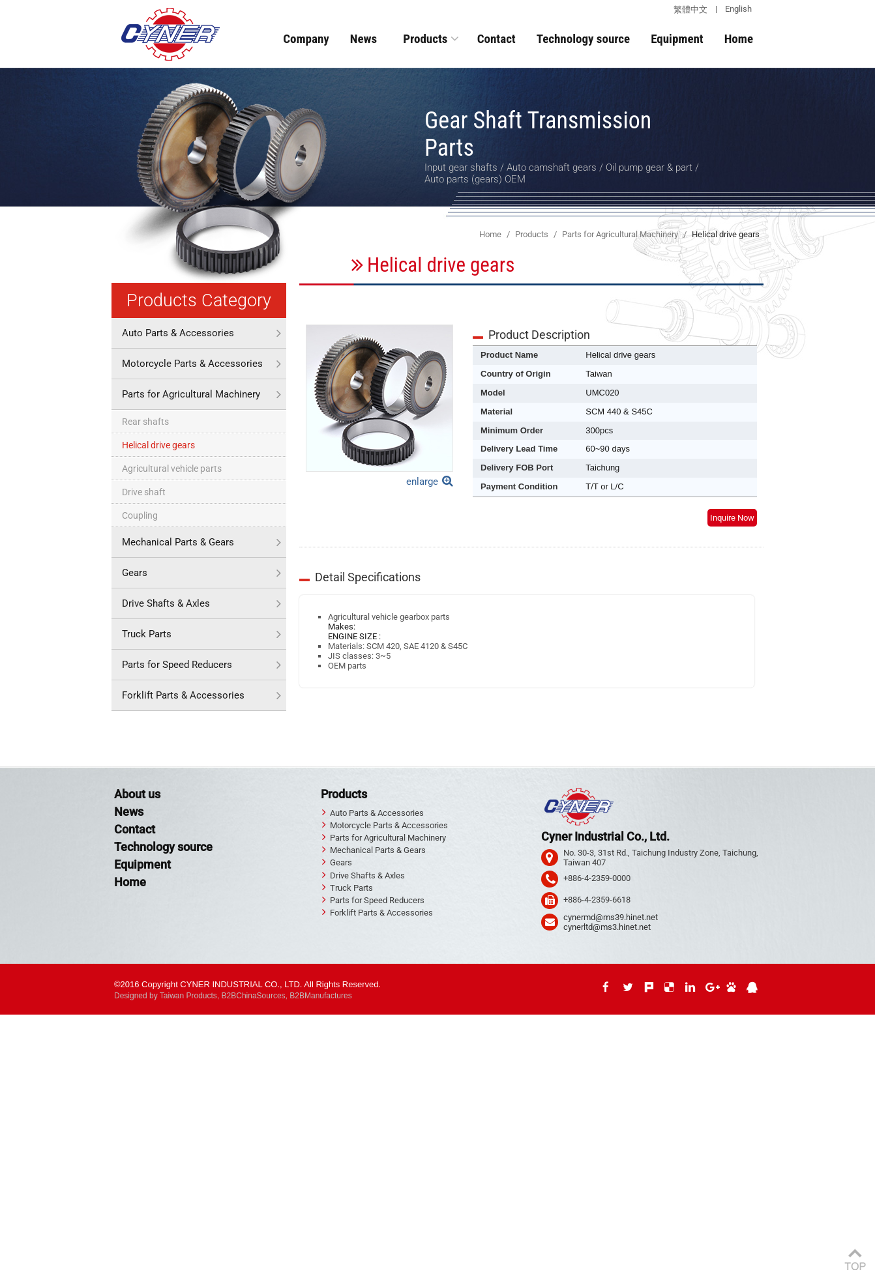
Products (425, 38)
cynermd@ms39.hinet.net (610, 917)
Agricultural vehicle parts (172, 468)
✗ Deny (14, 1049)
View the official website (95, 1146)
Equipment (677, 38)
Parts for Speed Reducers (177, 665)
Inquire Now (732, 518)
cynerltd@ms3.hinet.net (607, 927)
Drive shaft (144, 492)
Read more (24, 1146)
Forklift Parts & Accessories (183, 695)
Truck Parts (146, 634)
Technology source (583, 38)
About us (137, 794)
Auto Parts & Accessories (178, 333)
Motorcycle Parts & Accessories (192, 363)
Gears (134, 573)
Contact (496, 38)
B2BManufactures (320, 995)
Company (306, 38)
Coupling (140, 515)
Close (10, 1019)
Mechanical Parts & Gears (178, 542)
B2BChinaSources (254, 995)
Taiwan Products (188, 995)
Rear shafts (145, 421)
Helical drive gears (158, 445)
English (738, 9)
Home (738, 38)
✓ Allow (14, 1039)
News (363, 38)
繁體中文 (690, 9)
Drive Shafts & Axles (166, 603)
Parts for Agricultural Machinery (191, 394)
